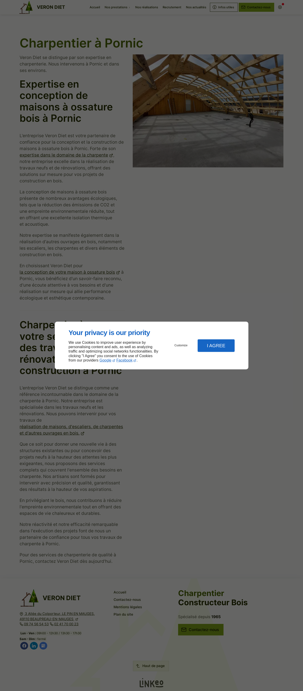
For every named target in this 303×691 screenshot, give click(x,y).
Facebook (124, 360)
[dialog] (151, 345)
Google (106, 360)
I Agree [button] (216, 345)
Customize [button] (181, 345)
